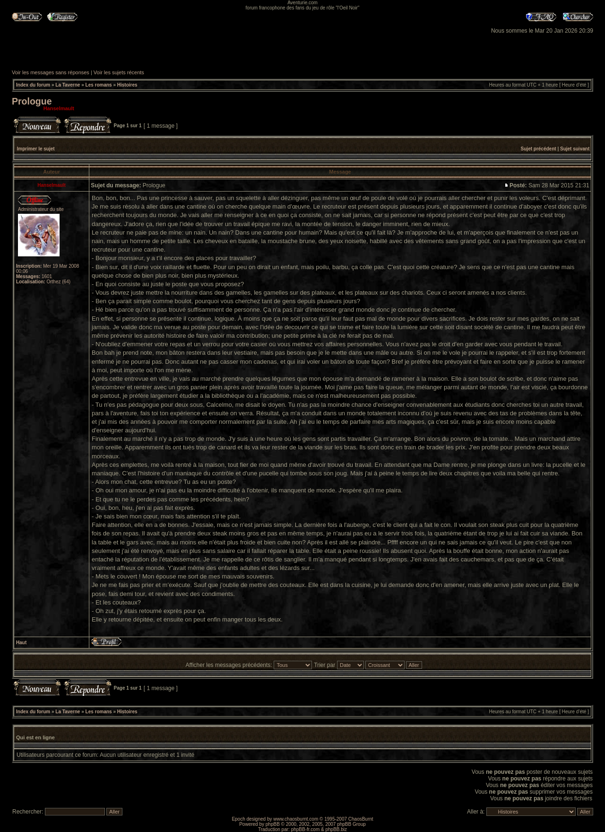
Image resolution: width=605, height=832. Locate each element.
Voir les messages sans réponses (50, 72)
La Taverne (67, 85)
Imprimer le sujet (36, 148)
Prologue (32, 101)
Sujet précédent (538, 148)
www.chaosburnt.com (295, 819)
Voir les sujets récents (119, 72)
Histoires (127, 85)
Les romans (99, 85)
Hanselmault (58, 108)
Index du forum (33, 85)
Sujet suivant (574, 148)
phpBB (273, 824)
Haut (21, 642)
